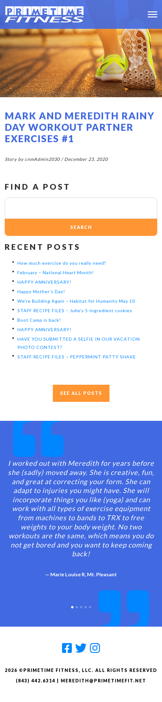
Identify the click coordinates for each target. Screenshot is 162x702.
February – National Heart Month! (55, 272)
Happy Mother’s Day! (41, 291)
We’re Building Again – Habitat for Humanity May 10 (76, 301)
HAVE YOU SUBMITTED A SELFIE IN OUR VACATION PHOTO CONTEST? (78, 343)
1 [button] (72, 605)
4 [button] (85, 605)
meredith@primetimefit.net (103, 680)
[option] (81, 513)
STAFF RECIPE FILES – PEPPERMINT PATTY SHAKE (76, 356)
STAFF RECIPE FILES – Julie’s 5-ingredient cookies (74, 310)
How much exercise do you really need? (61, 263)
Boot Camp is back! (39, 320)
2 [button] (76, 605)
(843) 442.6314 (35, 680)
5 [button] (89, 605)
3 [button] (81, 605)
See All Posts (81, 393)
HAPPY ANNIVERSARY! (44, 282)
